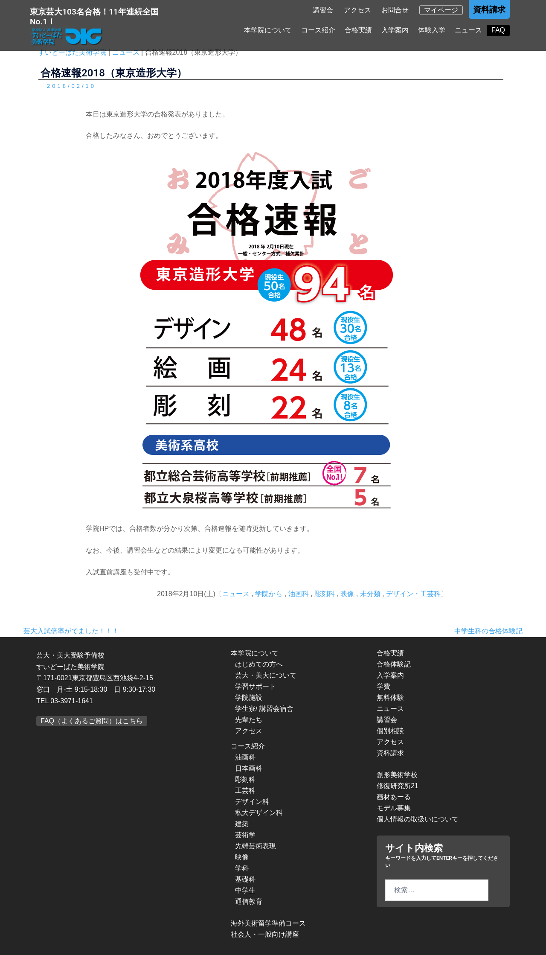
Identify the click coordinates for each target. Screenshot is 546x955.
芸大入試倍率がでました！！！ (71, 631)
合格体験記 (394, 664)
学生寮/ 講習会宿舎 (264, 708)
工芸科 (245, 790)
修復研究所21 (397, 785)
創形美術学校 (397, 774)
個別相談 (390, 730)
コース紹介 (318, 30)
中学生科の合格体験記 (488, 631)
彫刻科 (324, 593)
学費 (383, 686)
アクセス (357, 10)
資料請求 (489, 10)
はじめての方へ (259, 664)
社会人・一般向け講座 (265, 934)
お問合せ (395, 10)
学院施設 (248, 697)
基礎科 (245, 879)
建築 (242, 823)
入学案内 (395, 30)
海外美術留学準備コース (268, 923)
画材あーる (394, 797)
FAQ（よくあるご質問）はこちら (92, 721)
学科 (242, 868)
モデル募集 (394, 808)
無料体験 (390, 697)
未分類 (370, 593)
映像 (347, 593)
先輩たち (248, 719)
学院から (268, 593)
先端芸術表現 (255, 846)
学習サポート (255, 686)
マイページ (441, 10)
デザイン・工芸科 (413, 593)
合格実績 (358, 30)
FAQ (498, 30)
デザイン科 (252, 801)
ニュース (468, 30)
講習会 (323, 10)
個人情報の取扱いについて (418, 819)
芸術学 (245, 835)
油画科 (298, 593)
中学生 (245, 890)
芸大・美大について (265, 675)
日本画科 (248, 768)
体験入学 (431, 30)
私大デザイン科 (259, 812)
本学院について (268, 30)
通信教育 (248, 901)
